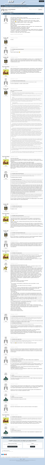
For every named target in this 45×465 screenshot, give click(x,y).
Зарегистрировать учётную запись (12, 449)
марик (19, 362)
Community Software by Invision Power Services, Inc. (22, 463)
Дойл (19, 181)
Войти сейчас (32, 449)
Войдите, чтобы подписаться (34, 9)
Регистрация (41, 1)
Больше (42, 7)
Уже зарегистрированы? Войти (33, 1)
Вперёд (11, 13)
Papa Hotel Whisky (20, 80)
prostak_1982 (20, 49)
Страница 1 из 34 (16, 13)
